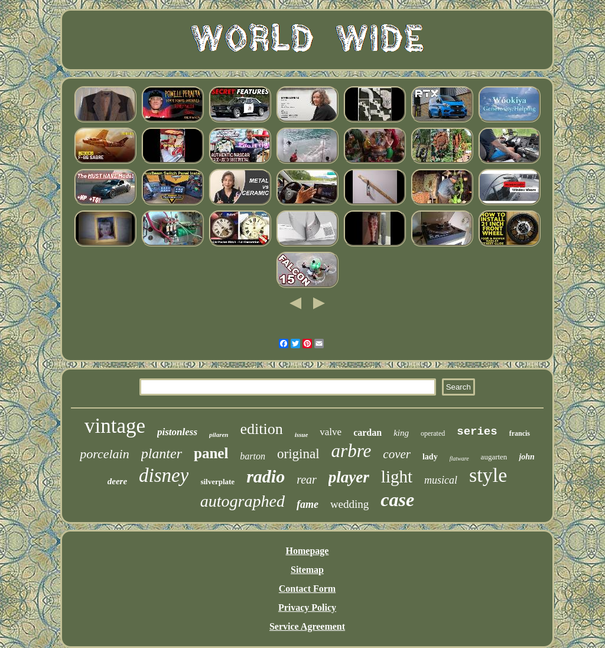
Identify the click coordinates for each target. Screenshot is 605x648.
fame (307, 504)
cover (397, 454)
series (477, 431)
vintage (114, 426)
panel (211, 453)
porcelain (104, 453)
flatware (459, 458)
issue (301, 434)
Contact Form (307, 589)
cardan (367, 432)
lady (430, 456)
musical (440, 480)
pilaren (218, 434)
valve (330, 432)
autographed (242, 501)
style (488, 475)
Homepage (307, 551)
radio (265, 476)
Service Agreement (307, 626)
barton (252, 456)
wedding (349, 504)
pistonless (177, 432)
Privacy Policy (307, 607)
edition (261, 429)
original (298, 453)
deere (117, 481)
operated (433, 433)
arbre (351, 450)
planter (161, 453)
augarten (494, 456)
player (348, 477)
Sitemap (307, 570)
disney (163, 475)
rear (307, 479)
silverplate (217, 481)
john (526, 456)
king (401, 433)
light (396, 476)
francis (519, 433)
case (397, 499)
